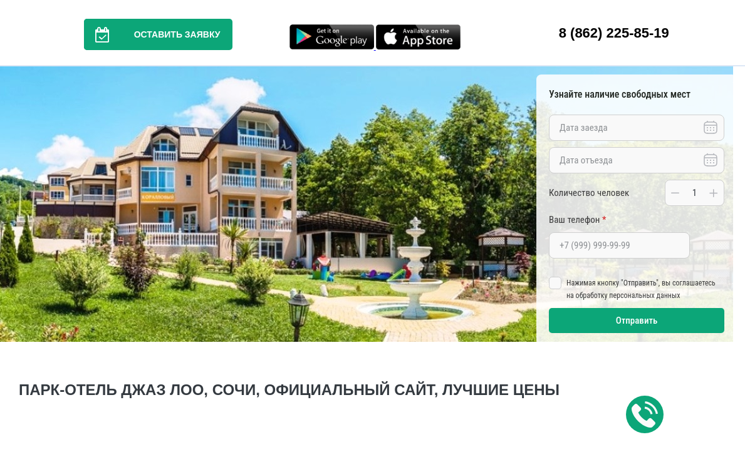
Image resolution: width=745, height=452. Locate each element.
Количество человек (589, 192)
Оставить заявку (152, 34)
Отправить (637, 320)
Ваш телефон (577, 219)
